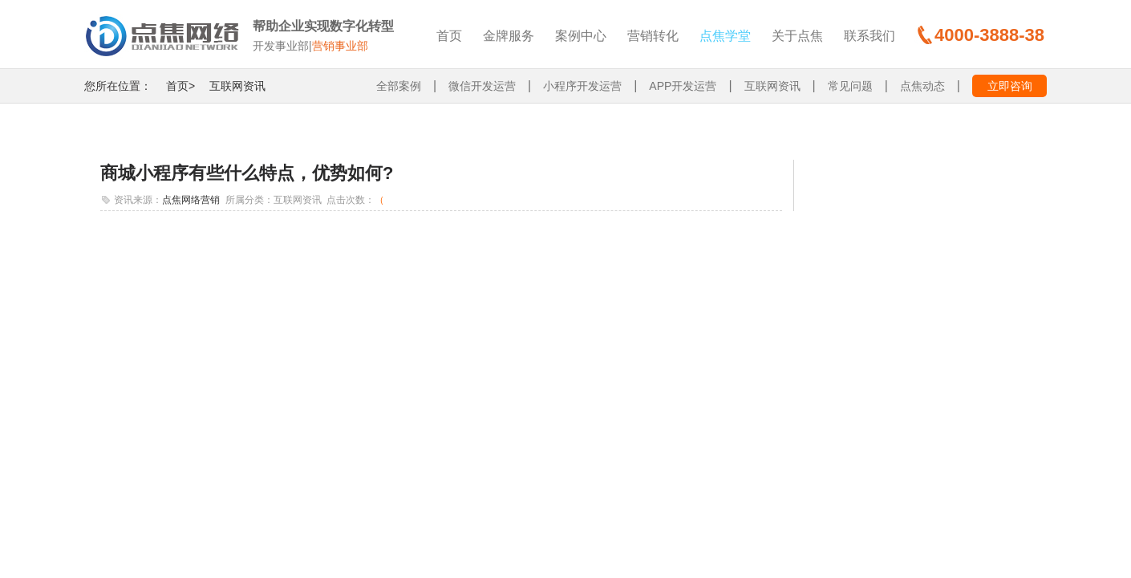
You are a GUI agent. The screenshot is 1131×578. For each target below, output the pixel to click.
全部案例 (398, 85)
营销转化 (653, 36)
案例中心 (580, 36)
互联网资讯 (237, 85)
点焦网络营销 (191, 200)
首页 (449, 36)
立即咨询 (1009, 85)
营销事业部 (340, 45)
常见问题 (850, 85)
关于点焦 (797, 36)
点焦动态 (922, 85)
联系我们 (869, 36)
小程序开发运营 (582, 85)
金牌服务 (508, 36)
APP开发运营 (682, 85)
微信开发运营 (482, 85)
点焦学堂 (725, 36)
